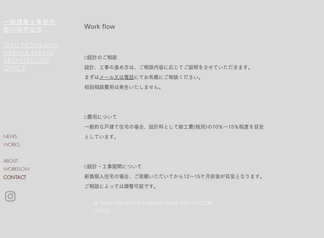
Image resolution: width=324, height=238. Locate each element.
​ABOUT (10, 161)
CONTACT (14, 177)
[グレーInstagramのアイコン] (10, 196)
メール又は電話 (116, 77)
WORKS (11, 144)
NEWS (10, 136)
